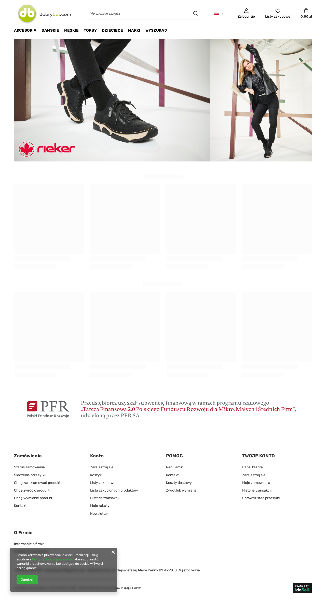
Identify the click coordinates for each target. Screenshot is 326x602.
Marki (134, 30)
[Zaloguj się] (246, 13)
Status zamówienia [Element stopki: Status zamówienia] (29, 467)
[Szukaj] (195, 13)
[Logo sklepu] (42, 13)
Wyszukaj (156, 30)
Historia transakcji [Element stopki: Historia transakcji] (104, 498)
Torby (90, 30)
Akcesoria (25, 30)
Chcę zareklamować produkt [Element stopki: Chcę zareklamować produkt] (37, 483)
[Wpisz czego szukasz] (144, 13)
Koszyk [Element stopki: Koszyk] (96, 475)
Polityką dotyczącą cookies (52, 559)
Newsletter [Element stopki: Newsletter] (99, 513)
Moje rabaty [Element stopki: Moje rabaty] (100, 506)
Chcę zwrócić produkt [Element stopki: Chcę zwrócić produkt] (31, 490)
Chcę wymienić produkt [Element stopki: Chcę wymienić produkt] (33, 498)
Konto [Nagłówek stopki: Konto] (97, 456)
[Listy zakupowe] (277, 13)
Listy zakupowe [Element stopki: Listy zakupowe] (102, 483)
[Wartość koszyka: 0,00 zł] (306, 13)
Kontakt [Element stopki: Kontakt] (20, 506)
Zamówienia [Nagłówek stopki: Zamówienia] (28, 456)
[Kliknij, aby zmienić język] (219, 13)
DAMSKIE (50, 30)
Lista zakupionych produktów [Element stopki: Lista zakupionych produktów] (114, 490)
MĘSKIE (71, 30)
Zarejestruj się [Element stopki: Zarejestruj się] (101, 467)
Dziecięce (112, 30)
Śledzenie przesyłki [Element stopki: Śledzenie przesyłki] (29, 475)
